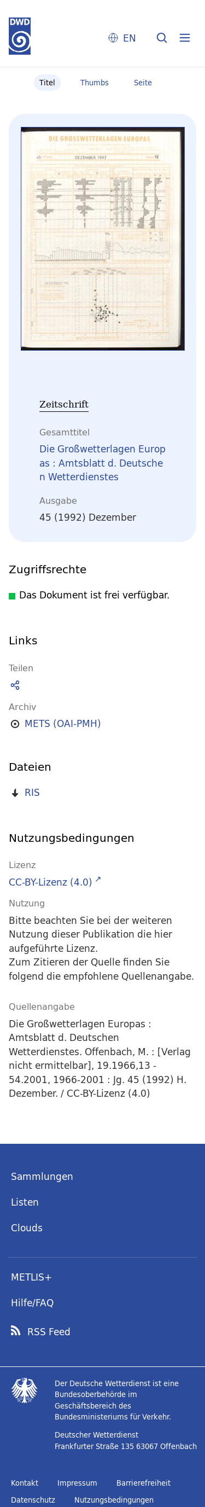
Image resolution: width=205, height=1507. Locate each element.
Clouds (27, 1228)
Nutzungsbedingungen (114, 1500)
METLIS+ (31, 1277)
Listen (25, 1202)
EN (129, 38)
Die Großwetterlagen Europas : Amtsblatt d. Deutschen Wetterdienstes (102, 463)
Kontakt (24, 1483)
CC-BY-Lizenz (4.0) (50, 882)
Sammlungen (42, 1176)
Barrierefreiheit (143, 1483)
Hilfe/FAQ (32, 1303)
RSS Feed (49, 1331)
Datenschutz (33, 1500)
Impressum (77, 1483)
